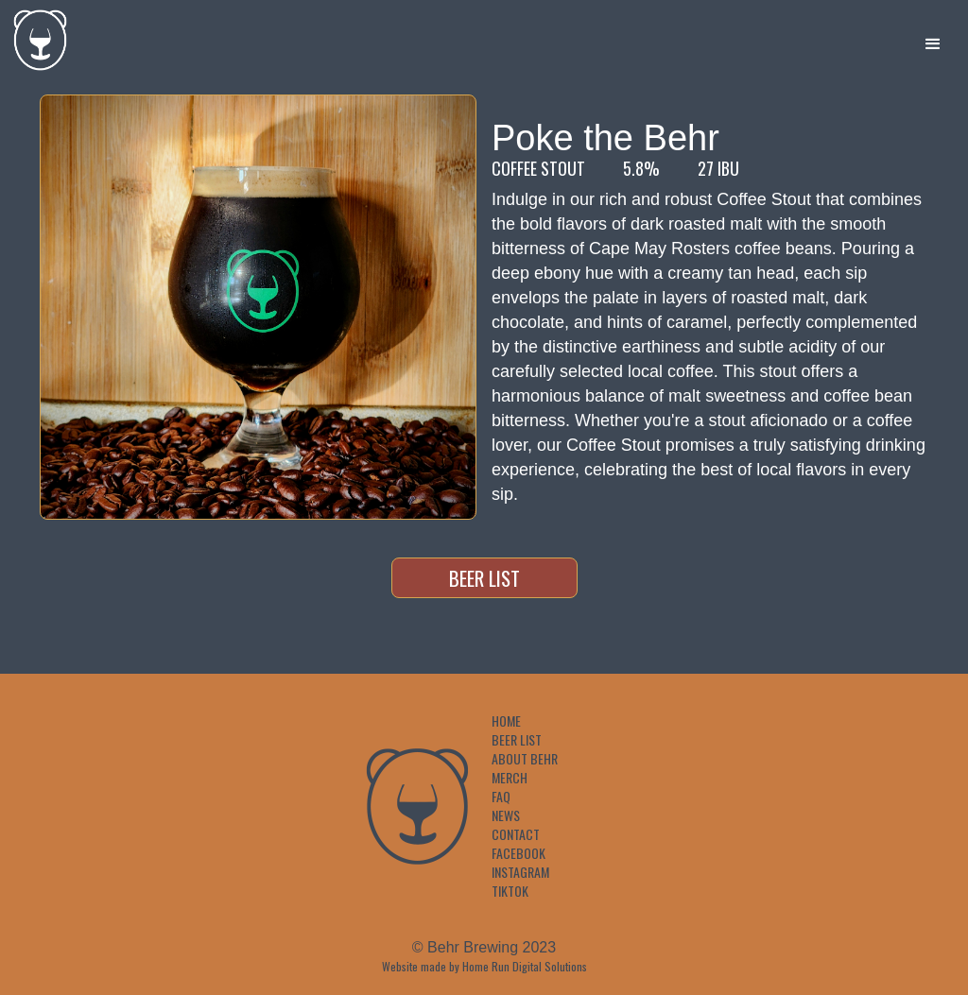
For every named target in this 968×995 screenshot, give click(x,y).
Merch (509, 777)
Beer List (484, 577)
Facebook (518, 853)
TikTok (510, 891)
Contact (516, 834)
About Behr (525, 758)
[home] (35, 35)
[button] (933, 44)
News (506, 815)
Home (506, 721)
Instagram (520, 872)
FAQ (501, 796)
